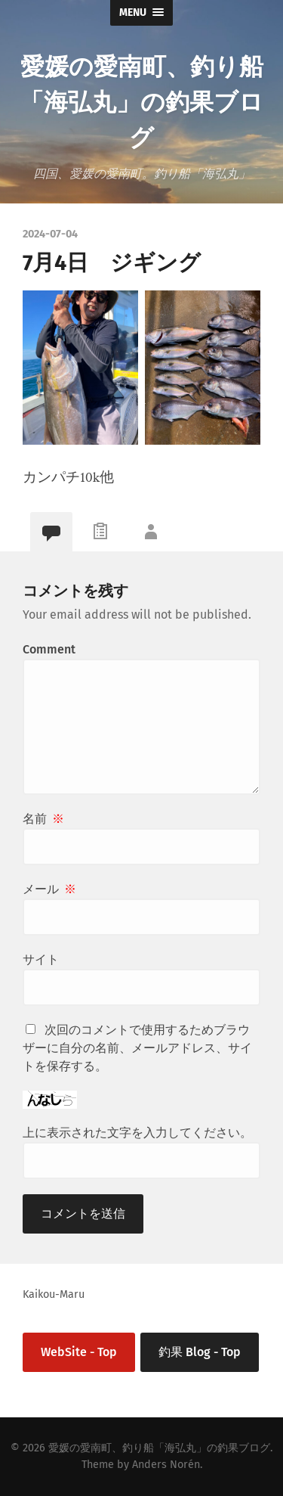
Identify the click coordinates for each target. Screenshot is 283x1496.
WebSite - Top (79, 1352)
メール (49, 889)
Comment (49, 649)
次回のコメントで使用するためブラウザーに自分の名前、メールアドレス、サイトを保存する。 (137, 1048)
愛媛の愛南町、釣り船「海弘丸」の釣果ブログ (141, 100)
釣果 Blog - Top (199, 1352)
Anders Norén (166, 1464)
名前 (43, 819)
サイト (41, 959)
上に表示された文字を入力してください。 (137, 1132)
